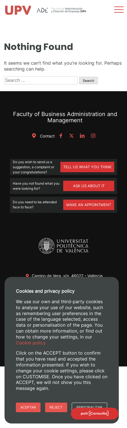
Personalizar (89, 407)
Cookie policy (31, 343)
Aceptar (28, 407)
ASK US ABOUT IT (89, 186)
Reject (56, 407)
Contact (42, 136)
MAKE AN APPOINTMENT (88, 204)
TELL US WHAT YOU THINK (87, 167)
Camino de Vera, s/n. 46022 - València (67, 275)
